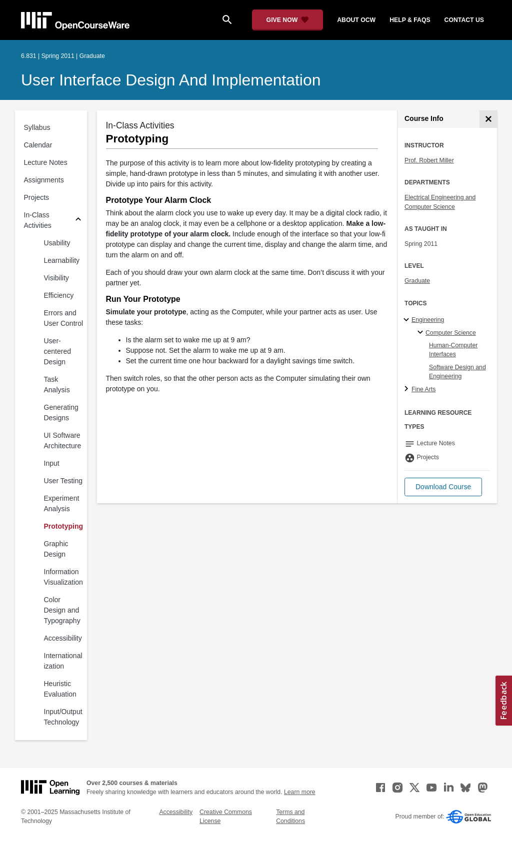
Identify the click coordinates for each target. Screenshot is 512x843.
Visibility (56, 278)
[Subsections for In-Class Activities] (78, 220)
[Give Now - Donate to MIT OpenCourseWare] (288, 19)
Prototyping (64, 526)
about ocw (356, 19)
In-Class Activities (38, 220)
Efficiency (59, 295)
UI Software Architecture (63, 440)
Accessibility (63, 638)
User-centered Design (57, 351)
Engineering (428, 319)
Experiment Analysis (62, 503)
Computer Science (451, 332)
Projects (37, 197)
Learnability (62, 260)
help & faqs (410, 19)
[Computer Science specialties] (421, 332)
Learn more (300, 792)
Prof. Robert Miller (429, 160)
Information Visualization (63, 577)
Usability (57, 243)
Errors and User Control (64, 318)
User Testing (63, 481)
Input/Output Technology (63, 717)
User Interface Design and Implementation (170, 80)
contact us (464, 19)
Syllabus (37, 127)
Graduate (417, 280)
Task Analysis (57, 384)
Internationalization (63, 661)
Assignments (44, 180)
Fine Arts (424, 389)
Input (52, 463)
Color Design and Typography (62, 610)
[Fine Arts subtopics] (407, 389)
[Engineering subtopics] (407, 320)
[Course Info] (488, 119)
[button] (443, 487)
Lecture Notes (46, 162)
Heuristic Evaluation (60, 689)
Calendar (38, 145)
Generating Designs (61, 412)
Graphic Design (56, 549)
